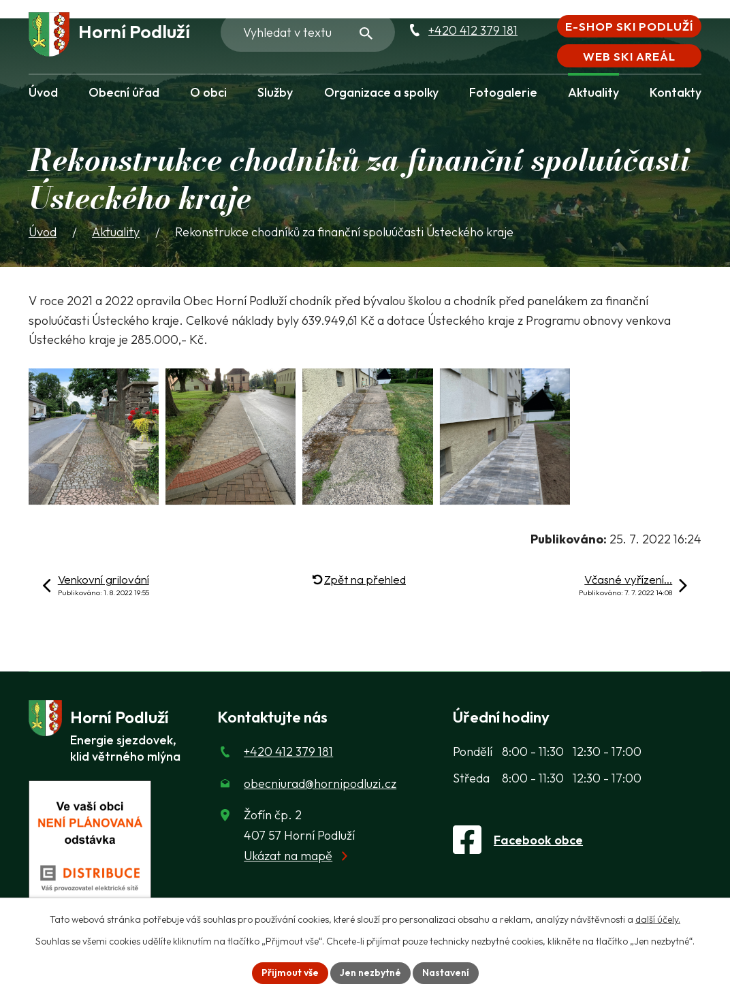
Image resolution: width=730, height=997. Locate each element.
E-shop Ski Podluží (629, 26)
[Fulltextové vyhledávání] (308, 32)
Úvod (43, 92)
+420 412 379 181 (473, 30)
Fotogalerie (503, 92)
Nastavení (445, 972)
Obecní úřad (124, 92)
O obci (208, 92)
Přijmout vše (290, 972)
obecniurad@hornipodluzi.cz (320, 783)
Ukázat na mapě (288, 856)
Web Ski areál (629, 56)
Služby (275, 92)
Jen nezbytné (370, 972)
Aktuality (593, 92)
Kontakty (675, 92)
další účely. (657, 919)
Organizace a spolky (381, 92)
